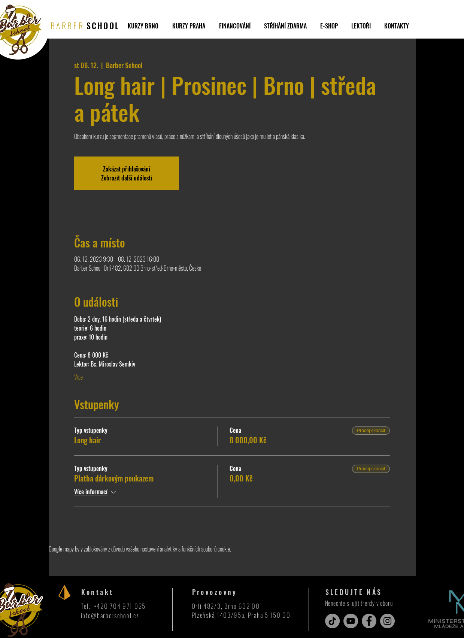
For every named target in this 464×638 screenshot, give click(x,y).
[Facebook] (369, 621)
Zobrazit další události (126, 177)
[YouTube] (350, 621)
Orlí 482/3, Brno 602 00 (226, 606)
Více (78, 377)
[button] (285, 26)
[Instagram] (387, 621)
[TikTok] (332, 621)
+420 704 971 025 (120, 606)
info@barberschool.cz (110, 615)
